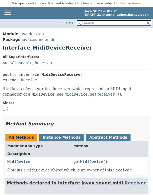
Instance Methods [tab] (61, 137)
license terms (131, 3)
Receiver (44, 63)
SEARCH (68, 23)
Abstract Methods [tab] (108, 137)
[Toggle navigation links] (7, 13)
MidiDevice (18, 162)
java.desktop (31, 34)
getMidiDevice (88, 162)
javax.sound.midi (38, 39)
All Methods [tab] (21, 137)
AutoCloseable (17, 63)
